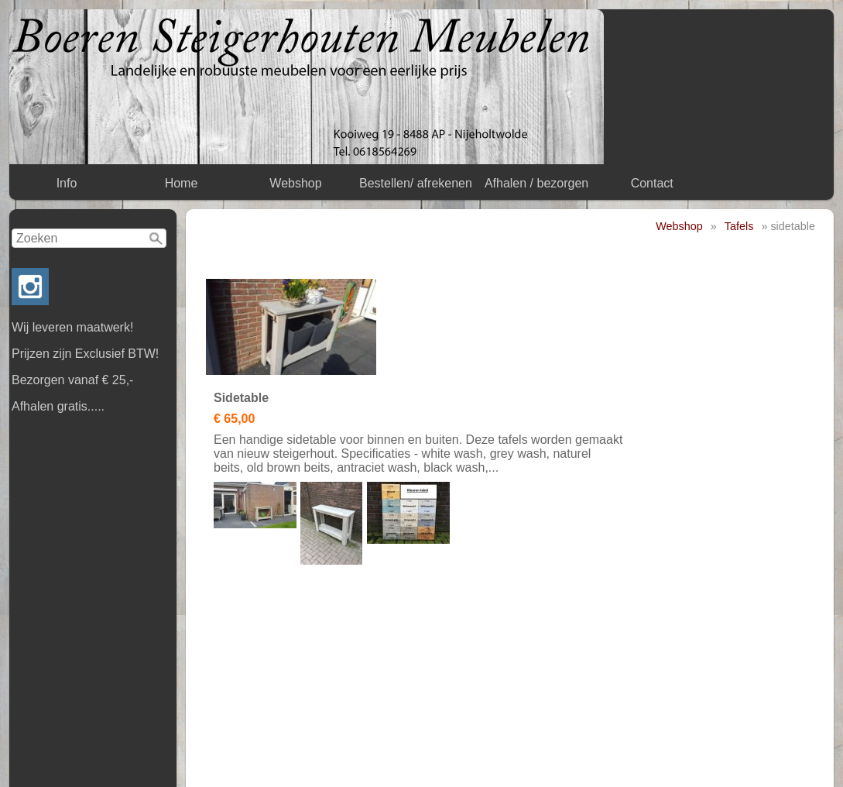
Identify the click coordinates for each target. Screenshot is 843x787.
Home (181, 183)
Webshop (295, 183)
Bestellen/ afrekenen (415, 183)
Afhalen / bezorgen (536, 183)
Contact (652, 183)
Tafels (739, 226)
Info (67, 183)
